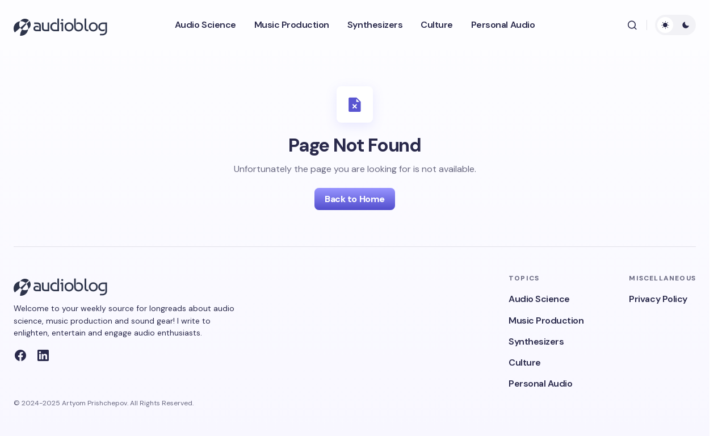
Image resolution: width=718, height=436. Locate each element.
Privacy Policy (658, 299)
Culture (525, 362)
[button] (632, 25)
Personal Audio (540, 383)
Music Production (546, 320)
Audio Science (539, 299)
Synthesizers (536, 341)
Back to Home (354, 199)
